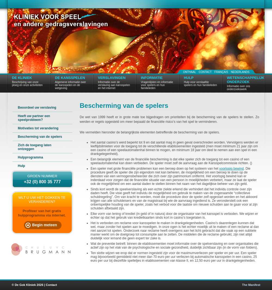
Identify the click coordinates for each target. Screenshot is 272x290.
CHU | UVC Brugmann (41, 249)
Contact (205, 72)
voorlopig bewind (231, 168)
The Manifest (251, 284)
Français (221, 72)
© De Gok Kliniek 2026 (27, 284)
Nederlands (240, 72)
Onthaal (189, 72)
